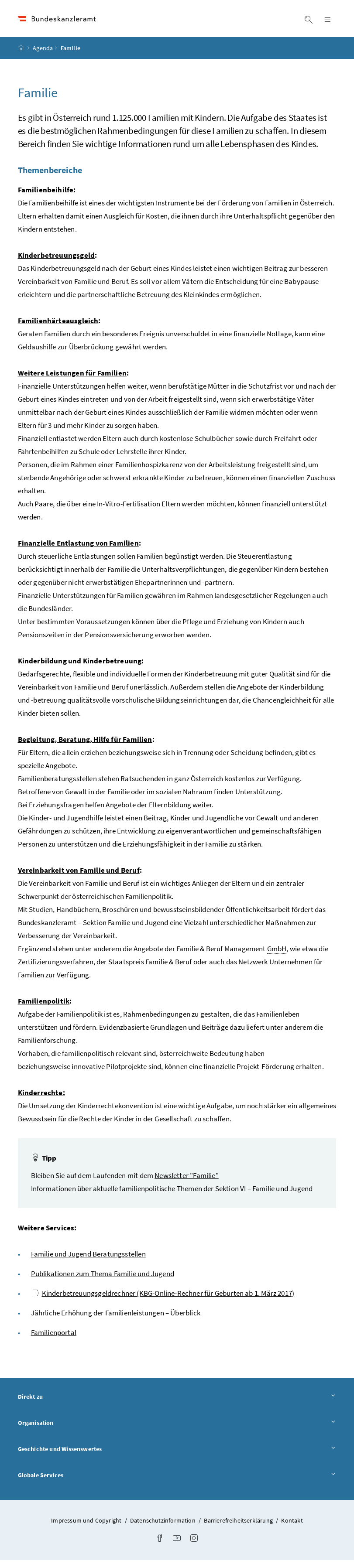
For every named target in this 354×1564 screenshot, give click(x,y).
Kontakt (291, 1524)
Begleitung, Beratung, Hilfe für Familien (85, 743)
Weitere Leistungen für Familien (72, 377)
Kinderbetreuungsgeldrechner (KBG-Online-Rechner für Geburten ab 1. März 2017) (163, 1297)
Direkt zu (177, 1400)
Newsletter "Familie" (187, 1179)
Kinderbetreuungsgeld (56, 259)
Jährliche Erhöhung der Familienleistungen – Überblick (115, 1317)
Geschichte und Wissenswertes (177, 1453)
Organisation (177, 1426)
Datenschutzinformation (163, 1524)
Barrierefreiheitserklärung (239, 1524)
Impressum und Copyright (87, 1524)
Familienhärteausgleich (58, 324)
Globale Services (177, 1478)
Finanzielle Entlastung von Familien (78, 547)
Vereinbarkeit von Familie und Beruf (79, 874)
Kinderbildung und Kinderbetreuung (80, 664)
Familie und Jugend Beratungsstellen (88, 1258)
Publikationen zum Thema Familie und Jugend (102, 1277)
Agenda (43, 52)
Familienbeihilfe (46, 193)
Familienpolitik (44, 1005)
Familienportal (53, 1336)
